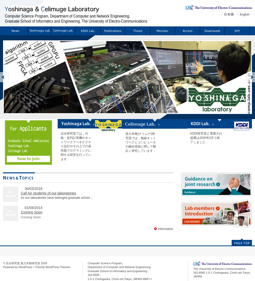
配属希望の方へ (237, 30)
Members (162, 30)
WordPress (25, 267)
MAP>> (147, 278)
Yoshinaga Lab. (39, 30)
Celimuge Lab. (63, 30)
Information (15, 30)
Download (212, 30)
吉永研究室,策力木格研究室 (23, 263)
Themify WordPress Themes (52, 267)
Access (187, 30)
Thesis (137, 30)
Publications (112, 30)
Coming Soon (31, 212)
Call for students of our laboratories (48, 193)
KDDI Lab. (87, 30)
